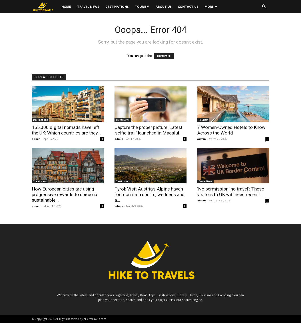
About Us (164, 6)
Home (66, 6)
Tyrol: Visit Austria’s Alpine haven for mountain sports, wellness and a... (149, 194)
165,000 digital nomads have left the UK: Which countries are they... (66, 130)
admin (36, 138)
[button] (264, 7)
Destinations (117, 6)
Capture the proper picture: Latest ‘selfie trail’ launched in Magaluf (148, 130)
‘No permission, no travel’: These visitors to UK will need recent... (230, 191)
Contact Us (188, 6)
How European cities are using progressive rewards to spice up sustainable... (64, 194)
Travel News (88, 6)
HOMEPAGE (164, 56)
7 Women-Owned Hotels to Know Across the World (231, 130)
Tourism (142, 6)
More (211, 6)
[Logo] (45, 7)
